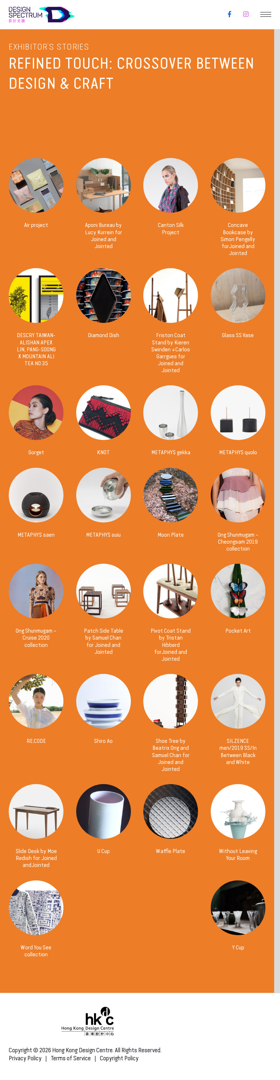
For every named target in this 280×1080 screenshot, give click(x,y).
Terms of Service (71, 1058)
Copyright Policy (119, 1058)
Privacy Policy (25, 1058)
